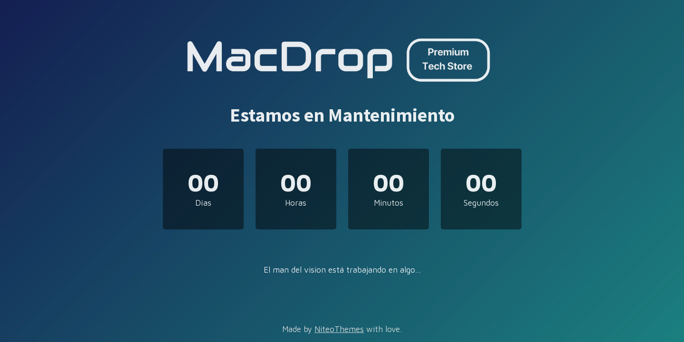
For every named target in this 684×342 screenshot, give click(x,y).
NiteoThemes (339, 329)
